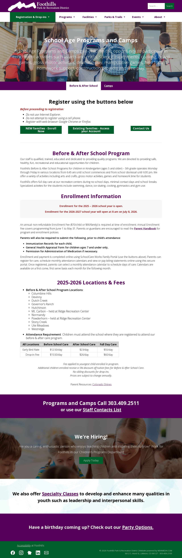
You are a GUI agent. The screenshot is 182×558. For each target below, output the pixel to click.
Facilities (88, 17)
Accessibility (24, 545)
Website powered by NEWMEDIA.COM (155, 550)
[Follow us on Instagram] (22, 554)
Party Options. (137, 527)
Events (136, 17)
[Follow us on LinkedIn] (39, 554)
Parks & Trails (113, 17)
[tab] (83, 85)
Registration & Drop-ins (31, 17)
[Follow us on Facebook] (14, 554)
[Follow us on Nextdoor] (30, 554)
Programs (65, 17)
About (158, 17)
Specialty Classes (60, 494)
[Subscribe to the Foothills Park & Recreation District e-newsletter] (47, 554)
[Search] (156, 6)
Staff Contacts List (102, 410)
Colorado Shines (102, 384)
